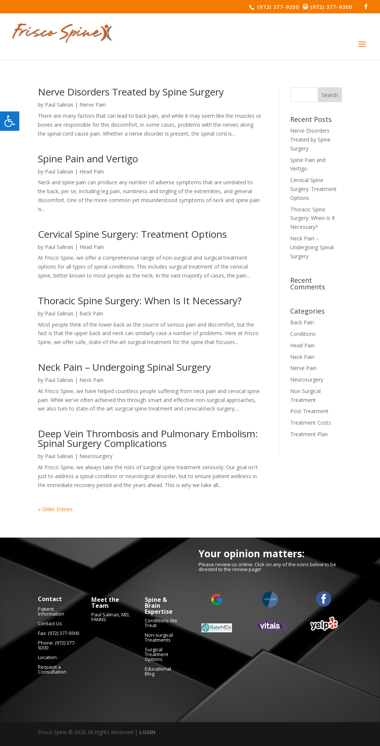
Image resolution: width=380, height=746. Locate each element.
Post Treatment (309, 411)
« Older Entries (55, 509)
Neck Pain (91, 379)
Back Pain (91, 313)
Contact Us (50, 623)
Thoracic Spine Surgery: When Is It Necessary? (140, 300)
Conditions (303, 333)
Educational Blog (158, 671)
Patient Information (51, 611)
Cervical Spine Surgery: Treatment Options (132, 234)
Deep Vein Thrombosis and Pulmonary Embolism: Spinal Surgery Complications (148, 438)
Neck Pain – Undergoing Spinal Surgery (124, 367)
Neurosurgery (95, 456)
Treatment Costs (310, 422)
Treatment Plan (309, 434)
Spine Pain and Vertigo (88, 158)
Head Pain (91, 171)
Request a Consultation (52, 669)
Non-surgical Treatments (159, 637)
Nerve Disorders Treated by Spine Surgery (131, 91)
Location (47, 657)
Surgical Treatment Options (156, 654)
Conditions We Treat (161, 623)
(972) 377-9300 (330, 6)
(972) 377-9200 (277, 6)
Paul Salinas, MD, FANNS (110, 617)
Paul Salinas (59, 104)
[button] (9, 121)
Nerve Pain (92, 104)
